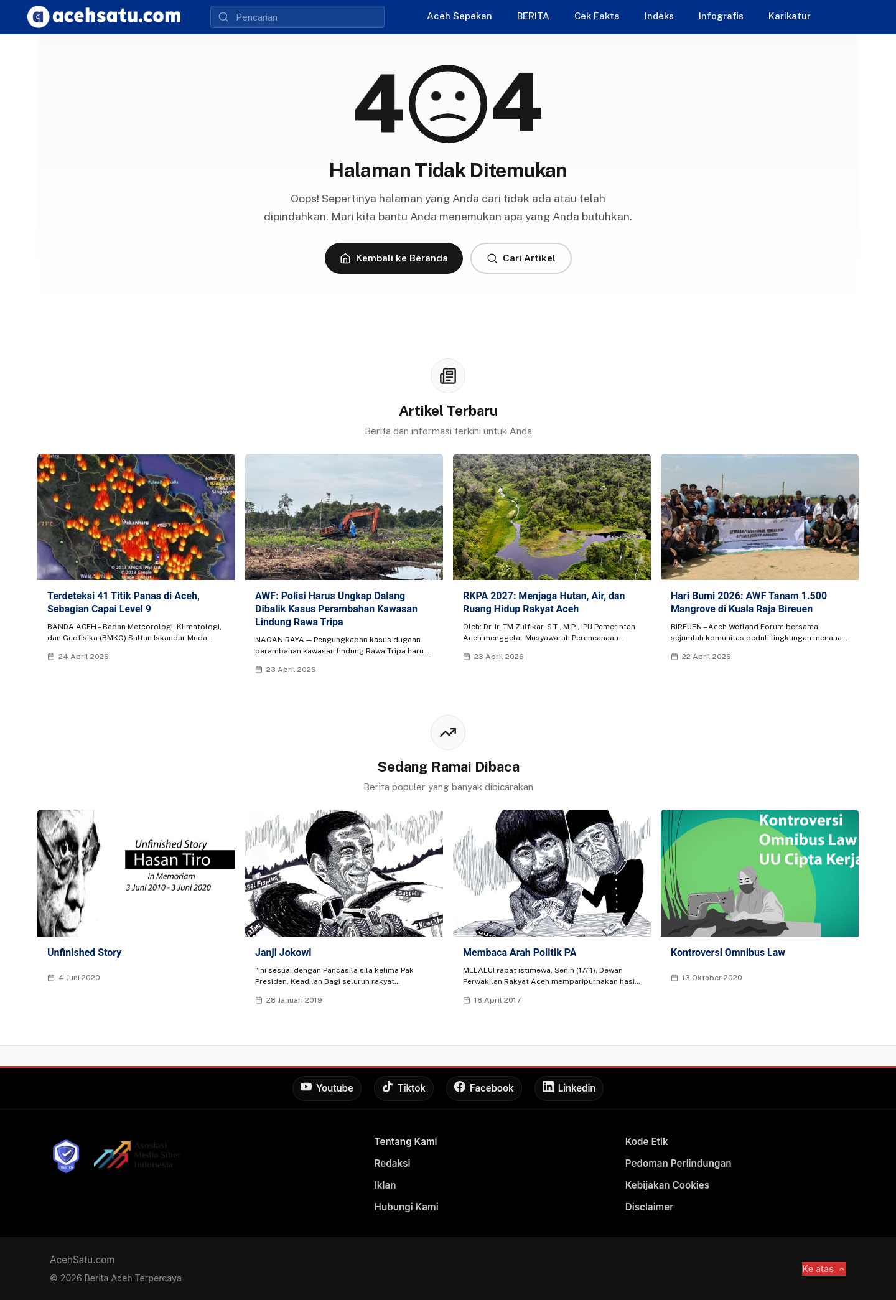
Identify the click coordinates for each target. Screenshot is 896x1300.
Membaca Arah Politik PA (519, 952)
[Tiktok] (404, 1088)
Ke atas (824, 1268)
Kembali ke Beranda (394, 258)
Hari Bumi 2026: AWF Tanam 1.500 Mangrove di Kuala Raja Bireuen (749, 602)
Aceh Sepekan (459, 16)
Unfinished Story (84, 952)
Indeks (659, 16)
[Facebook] (484, 1088)
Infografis (721, 16)
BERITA (533, 16)
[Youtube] (327, 1088)
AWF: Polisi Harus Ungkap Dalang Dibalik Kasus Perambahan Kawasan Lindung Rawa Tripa (336, 609)
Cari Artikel (521, 258)
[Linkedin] (569, 1088)
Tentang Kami (406, 1142)
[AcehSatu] (103, 17)
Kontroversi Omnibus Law (728, 952)
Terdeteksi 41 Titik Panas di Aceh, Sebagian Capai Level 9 (123, 602)
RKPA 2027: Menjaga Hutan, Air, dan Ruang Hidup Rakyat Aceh (544, 602)
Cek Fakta (597, 16)
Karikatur (789, 16)
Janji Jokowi (283, 952)
